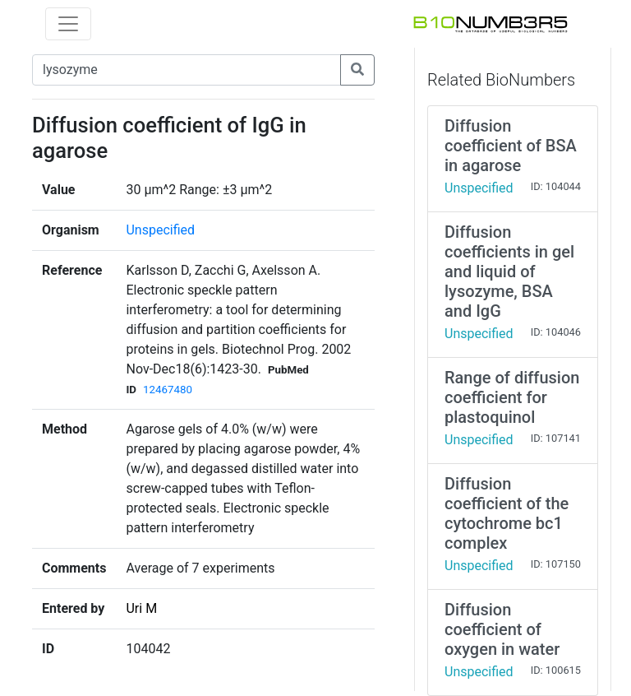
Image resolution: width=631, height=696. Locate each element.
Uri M (141, 608)
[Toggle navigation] (68, 23)
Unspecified (160, 230)
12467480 (167, 389)
